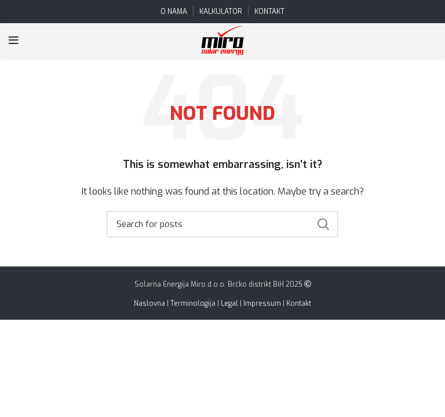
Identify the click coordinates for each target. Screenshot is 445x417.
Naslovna (149, 303)
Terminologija (193, 303)
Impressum (262, 303)
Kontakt (298, 303)
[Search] (222, 224)
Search (322, 224)
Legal (229, 303)
